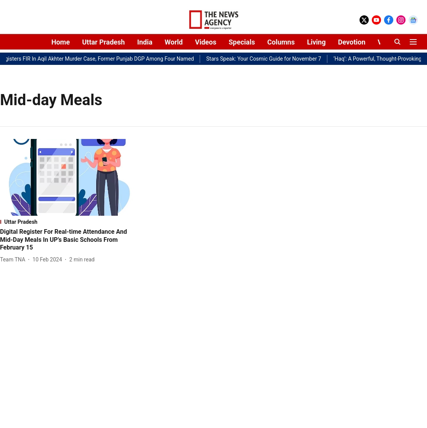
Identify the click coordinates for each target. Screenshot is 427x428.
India (145, 42)
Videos (206, 42)
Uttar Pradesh (103, 42)
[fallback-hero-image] (68, 177)
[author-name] (14, 260)
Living (316, 42)
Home (60, 42)
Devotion (352, 42)
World (174, 42)
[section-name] (68, 222)
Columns (281, 42)
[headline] (68, 240)
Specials (241, 42)
